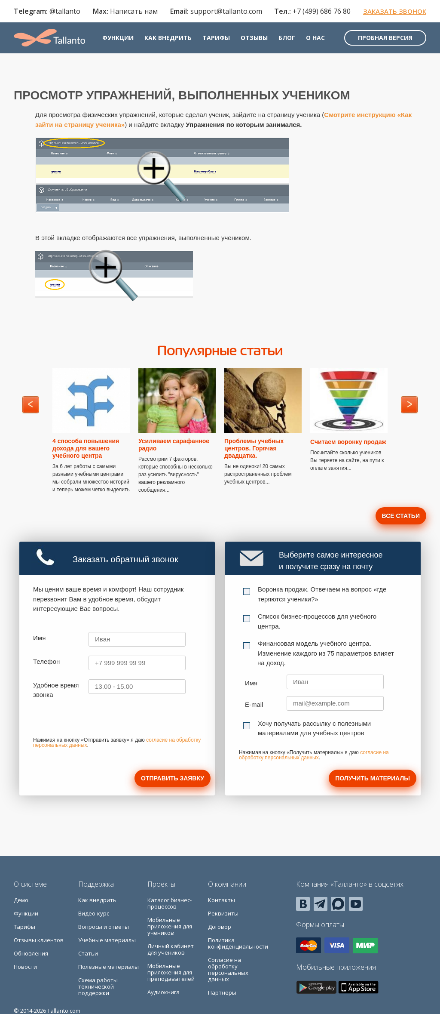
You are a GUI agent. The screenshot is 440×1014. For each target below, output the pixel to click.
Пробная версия (385, 38)
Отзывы (254, 38)
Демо (21, 900)
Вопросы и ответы (103, 927)
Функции (118, 38)
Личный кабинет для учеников (170, 949)
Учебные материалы (107, 940)
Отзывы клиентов (39, 940)
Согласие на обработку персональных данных (228, 969)
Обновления (31, 953)
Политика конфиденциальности (238, 943)
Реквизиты (223, 913)
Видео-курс (93, 913)
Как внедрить (168, 38)
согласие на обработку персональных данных (314, 755)
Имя (39, 637)
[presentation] (98, 721)
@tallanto (64, 11)
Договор (219, 927)
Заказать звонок (394, 11)
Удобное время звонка (56, 690)
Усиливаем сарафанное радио (173, 445)
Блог (286, 38)
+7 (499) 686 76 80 (322, 11)
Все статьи (401, 515)
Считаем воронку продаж (348, 441)
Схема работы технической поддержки (98, 986)
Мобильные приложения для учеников (169, 926)
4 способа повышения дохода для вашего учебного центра (85, 448)
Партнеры (222, 992)
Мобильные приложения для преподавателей (171, 972)
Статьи (88, 953)
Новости (25, 967)
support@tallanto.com (226, 11)
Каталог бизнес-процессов (169, 903)
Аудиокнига (163, 992)
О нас (315, 38)
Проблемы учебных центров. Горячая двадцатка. (254, 448)
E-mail (254, 704)
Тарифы (216, 38)
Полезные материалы (108, 967)
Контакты (221, 900)
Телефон (46, 661)
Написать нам (134, 11)
